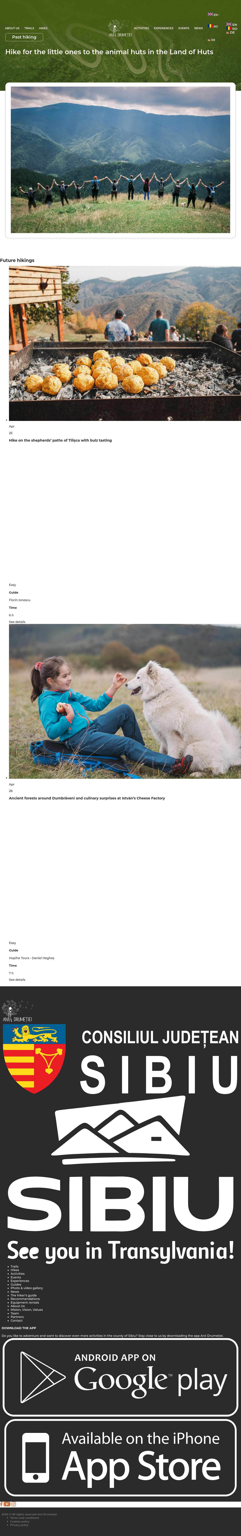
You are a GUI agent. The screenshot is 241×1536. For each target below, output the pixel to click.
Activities (18, 1274)
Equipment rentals (25, 1302)
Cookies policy (19, 1521)
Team (15, 1313)
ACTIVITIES (141, 28)
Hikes (43, 28)
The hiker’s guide (24, 1295)
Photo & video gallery (27, 1288)
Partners (17, 1317)
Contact (17, 1320)
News (198, 28)
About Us (12, 28)
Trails (29, 28)
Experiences (20, 1281)
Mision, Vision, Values (27, 1310)
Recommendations (25, 1299)
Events (16, 1277)
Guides (16, 1284)
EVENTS (183, 28)
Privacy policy (19, 1525)
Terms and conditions (24, 1518)
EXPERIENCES (163, 28)
